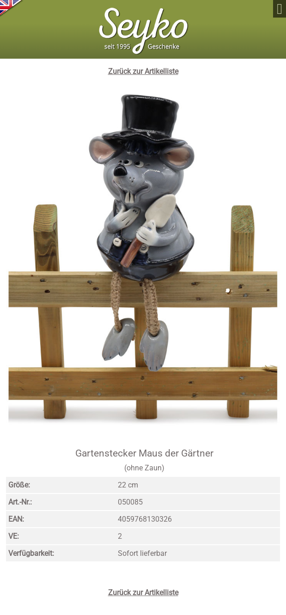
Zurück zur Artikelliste (143, 71)
